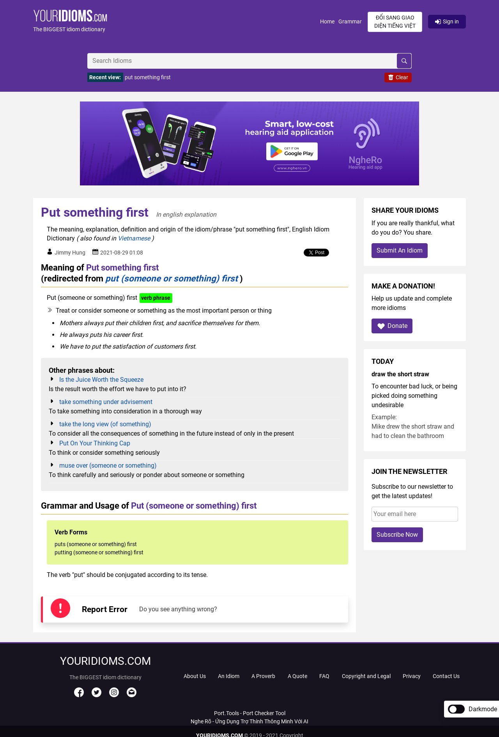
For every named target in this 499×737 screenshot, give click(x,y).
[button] (176, 22)
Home (327, 21)
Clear (398, 77)
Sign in (447, 21)
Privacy (412, 676)
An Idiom (228, 676)
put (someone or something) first (171, 278)
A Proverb (263, 676)
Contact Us (446, 676)
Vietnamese (134, 238)
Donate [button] (392, 326)
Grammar (350, 21)
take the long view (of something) (105, 424)
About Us (195, 676)
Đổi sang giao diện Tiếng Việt (395, 21)
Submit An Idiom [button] (400, 250)
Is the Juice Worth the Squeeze (101, 379)
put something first (148, 77)
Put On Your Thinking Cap (94, 443)
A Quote (297, 676)
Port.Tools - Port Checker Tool (249, 713)
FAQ (324, 676)
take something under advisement (105, 402)
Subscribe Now (397, 534)
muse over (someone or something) (108, 465)
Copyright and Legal (366, 676)
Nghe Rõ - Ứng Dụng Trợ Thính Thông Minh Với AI (249, 721)
